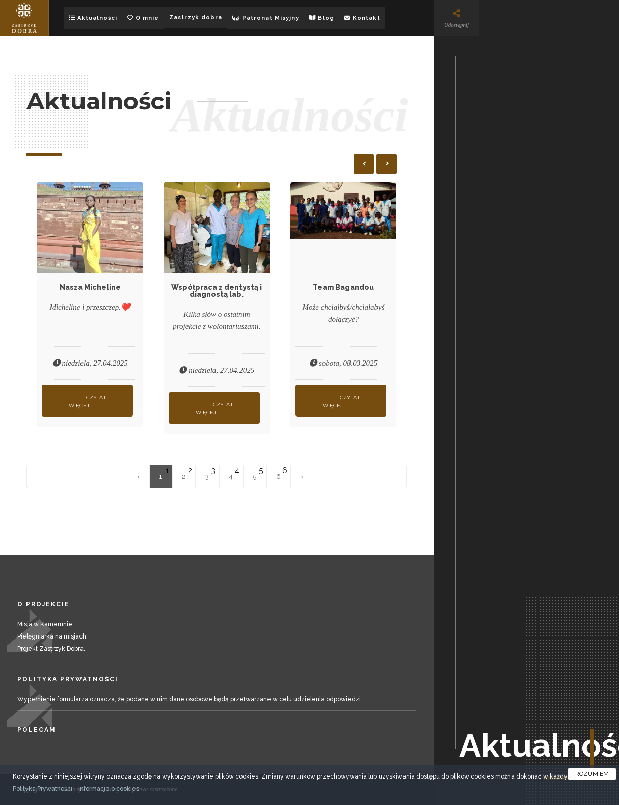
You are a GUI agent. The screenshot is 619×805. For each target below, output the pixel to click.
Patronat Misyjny (265, 18)
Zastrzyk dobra (195, 17)
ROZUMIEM (592, 774)
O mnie (143, 18)
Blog (321, 18)
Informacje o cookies (108, 788)
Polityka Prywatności (42, 788)
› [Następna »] (302, 476)
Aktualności (93, 18)
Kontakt (362, 18)
